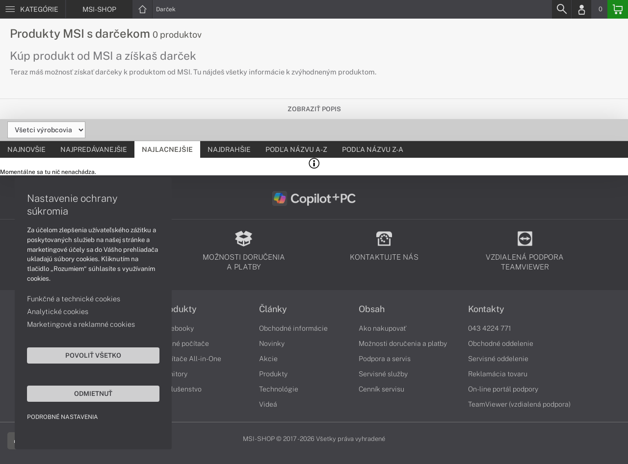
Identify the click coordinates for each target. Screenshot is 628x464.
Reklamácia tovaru (497, 374)
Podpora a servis (385, 359)
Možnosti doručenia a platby (403, 343)
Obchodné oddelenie (500, 343)
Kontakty (486, 309)
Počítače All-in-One (190, 359)
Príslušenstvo (180, 389)
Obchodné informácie (293, 328)
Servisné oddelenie (498, 359)
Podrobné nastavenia (62, 417)
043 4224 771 (489, 328)
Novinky (272, 343)
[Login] (581, 9)
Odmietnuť (93, 393)
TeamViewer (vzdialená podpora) (519, 404)
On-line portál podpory (503, 389)
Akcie (268, 359)
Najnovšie (26, 149)
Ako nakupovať (382, 328)
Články (273, 309)
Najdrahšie (229, 149)
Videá (268, 404)
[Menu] (32, 9)
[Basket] (617, 9)
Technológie (278, 389)
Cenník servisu (381, 389)
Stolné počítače (184, 343)
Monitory (173, 374)
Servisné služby (383, 374)
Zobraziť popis (314, 109)
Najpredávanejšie (93, 149)
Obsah (372, 309)
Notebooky (176, 328)
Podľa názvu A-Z (296, 149)
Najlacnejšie (167, 149)
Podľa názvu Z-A (372, 149)
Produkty (178, 309)
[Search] (561, 9)
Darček (166, 9)
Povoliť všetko (93, 355)
